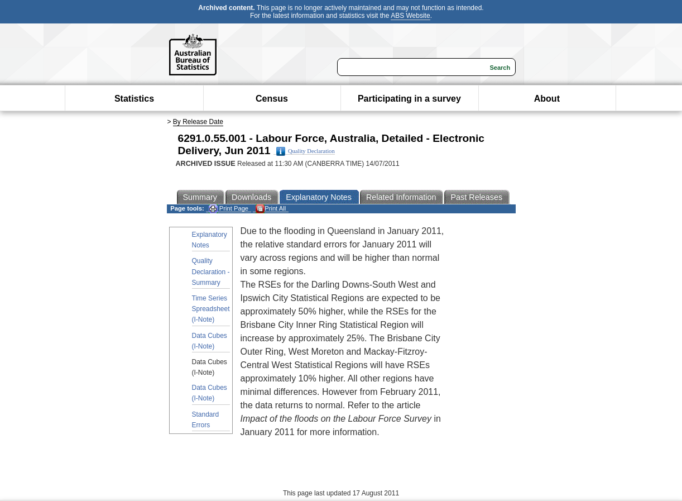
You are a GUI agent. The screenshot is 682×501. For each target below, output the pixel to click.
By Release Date (198, 122)
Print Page (228, 208)
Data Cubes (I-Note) (209, 341)
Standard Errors (205, 420)
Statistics (134, 98)
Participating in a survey (409, 98)
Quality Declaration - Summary (211, 271)
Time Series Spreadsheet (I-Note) (211, 308)
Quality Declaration (305, 151)
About (547, 98)
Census (272, 98)
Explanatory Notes (209, 240)
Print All (271, 208)
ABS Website (410, 16)
